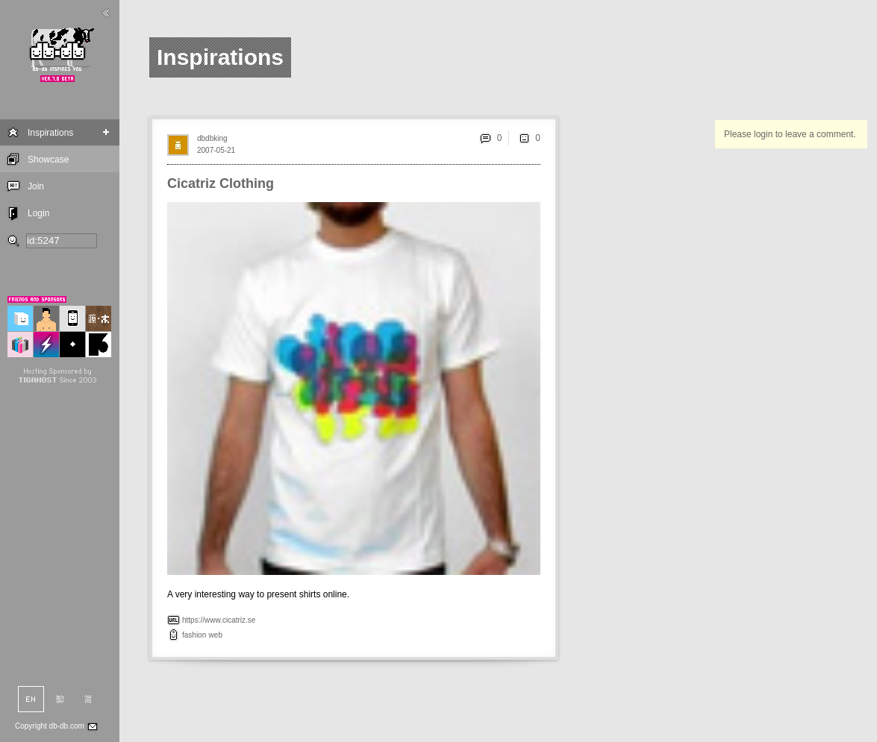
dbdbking (212, 138)
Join (36, 186)
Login (38, 213)
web (215, 635)
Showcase (48, 159)
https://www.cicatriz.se (218, 620)
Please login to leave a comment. (790, 134)
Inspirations (50, 133)
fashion (194, 635)
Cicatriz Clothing (220, 183)
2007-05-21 (216, 150)
